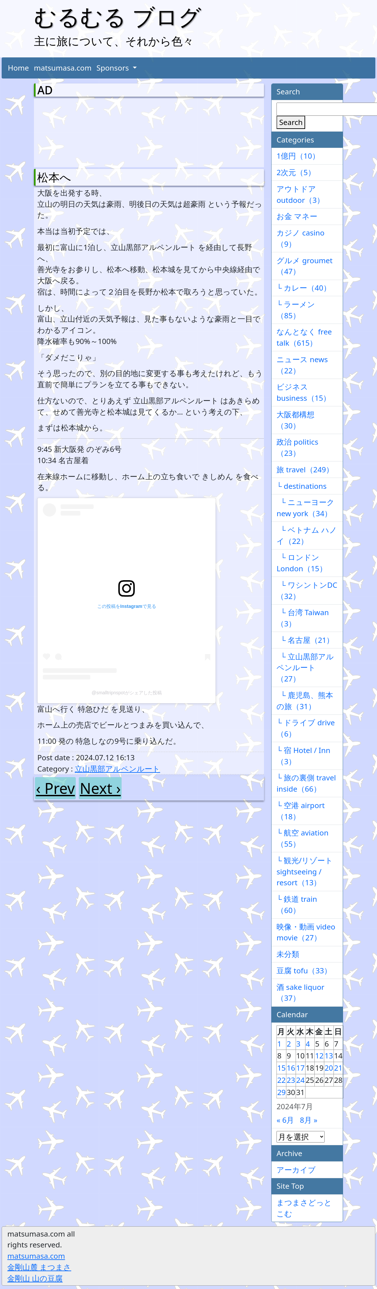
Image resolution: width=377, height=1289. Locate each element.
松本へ (54, 177)
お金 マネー (296, 216)
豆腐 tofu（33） (304, 970)
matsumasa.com (63, 68)
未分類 (287, 954)
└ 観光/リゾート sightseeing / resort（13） (304, 871)
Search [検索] (291, 122)
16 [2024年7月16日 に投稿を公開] (291, 1068)
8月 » (308, 1120)
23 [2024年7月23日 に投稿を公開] (291, 1080)
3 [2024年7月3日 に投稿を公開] (298, 1044)
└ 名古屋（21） (305, 640)
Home (18, 68)
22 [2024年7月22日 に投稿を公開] (281, 1080)
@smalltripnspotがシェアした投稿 (127, 692)
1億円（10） (298, 156)
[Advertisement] (72, 131)
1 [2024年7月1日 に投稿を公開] (279, 1044)
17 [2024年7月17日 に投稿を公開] (300, 1068)
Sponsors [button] (114, 68)
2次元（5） (295, 172)
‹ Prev (55, 788)
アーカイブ (296, 1170)
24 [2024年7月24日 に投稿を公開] (300, 1080)
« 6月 (285, 1120)
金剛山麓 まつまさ (39, 1267)
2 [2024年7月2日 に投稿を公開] (289, 1044)
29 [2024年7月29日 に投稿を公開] (281, 1092)
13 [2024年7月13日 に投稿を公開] (329, 1056)
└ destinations (301, 486)
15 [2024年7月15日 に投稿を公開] (281, 1068)
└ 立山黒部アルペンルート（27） (305, 667)
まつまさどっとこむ (304, 1208)
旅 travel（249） (305, 469)
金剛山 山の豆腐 (35, 1278)
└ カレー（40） (303, 288)
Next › (100, 788)
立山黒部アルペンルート (117, 769)
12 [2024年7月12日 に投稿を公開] (319, 1056)
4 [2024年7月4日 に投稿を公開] (308, 1044)
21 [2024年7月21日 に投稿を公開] (338, 1068)
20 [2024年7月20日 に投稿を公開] (329, 1068)
